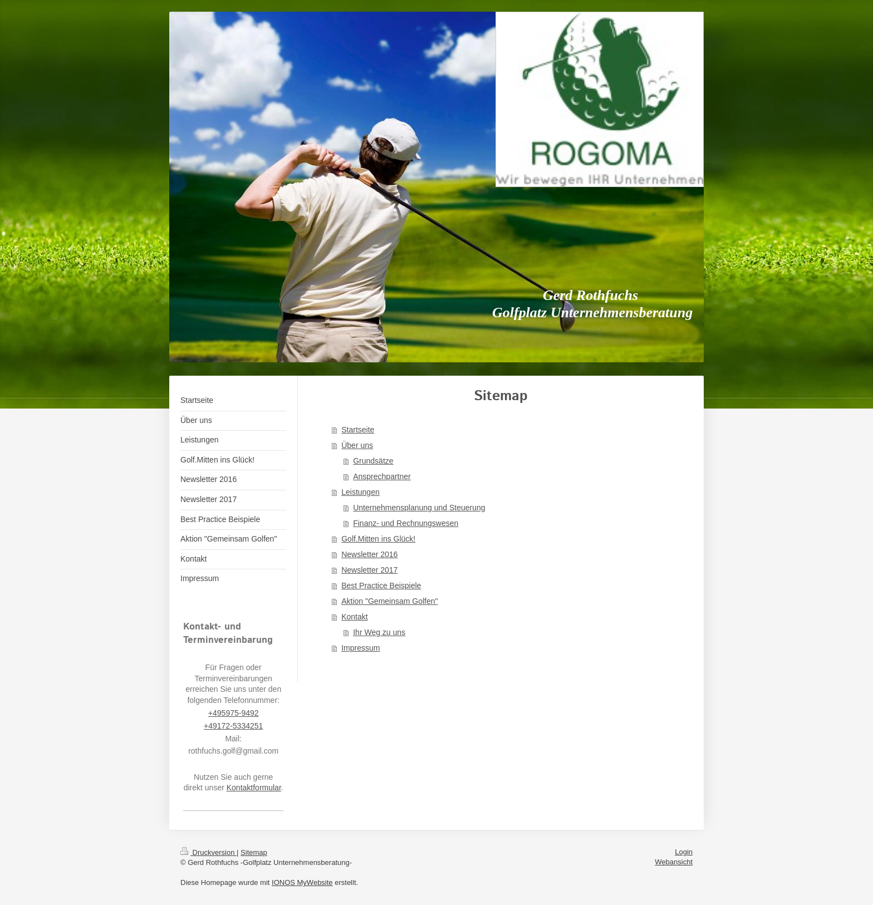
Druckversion (208, 852)
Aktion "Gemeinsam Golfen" (389, 601)
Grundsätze (373, 460)
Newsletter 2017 (369, 569)
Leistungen (360, 492)
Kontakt (354, 616)
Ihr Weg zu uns (379, 632)
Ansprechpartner (382, 476)
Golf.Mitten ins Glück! (378, 538)
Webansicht (674, 862)
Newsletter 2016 (369, 554)
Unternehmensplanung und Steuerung (419, 507)
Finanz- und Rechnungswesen (405, 523)
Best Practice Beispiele (381, 585)
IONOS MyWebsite (302, 882)
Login (684, 852)
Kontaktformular (254, 787)
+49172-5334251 (233, 725)
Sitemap (254, 852)
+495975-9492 (233, 713)
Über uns (357, 445)
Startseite (357, 429)
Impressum (360, 647)
